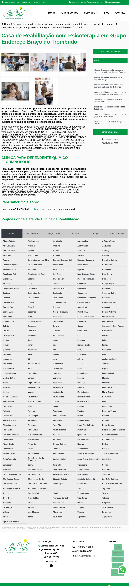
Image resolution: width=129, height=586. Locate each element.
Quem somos (69, 12)
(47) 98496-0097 (95, 2)
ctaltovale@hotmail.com (116, 2)
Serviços (90, 12)
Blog (106, 12)
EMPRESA (117, 550)
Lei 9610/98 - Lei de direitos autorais (39, 529)
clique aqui (38, 209)
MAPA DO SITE (117, 561)
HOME (117, 546)
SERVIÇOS (118, 553)
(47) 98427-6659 (77, 2)
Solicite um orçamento (110, 51)
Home (52, 12)
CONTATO (117, 557)
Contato (120, 12)
